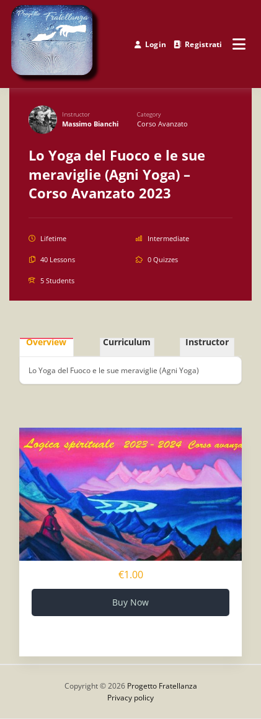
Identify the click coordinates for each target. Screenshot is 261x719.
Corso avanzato (162, 123)
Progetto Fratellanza (162, 686)
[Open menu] (239, 44)
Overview (46, 343)
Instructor (76, 114)
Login (150, 44)
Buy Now (130, 602)
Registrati (198, 44)
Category (149, 114)
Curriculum (127, 343)
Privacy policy (130, 697)
